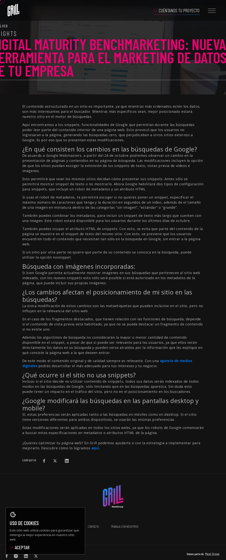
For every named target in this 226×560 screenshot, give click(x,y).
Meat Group (212, 542)
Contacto (93, 521)
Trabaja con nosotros (124, 521)
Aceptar (20, 547)
